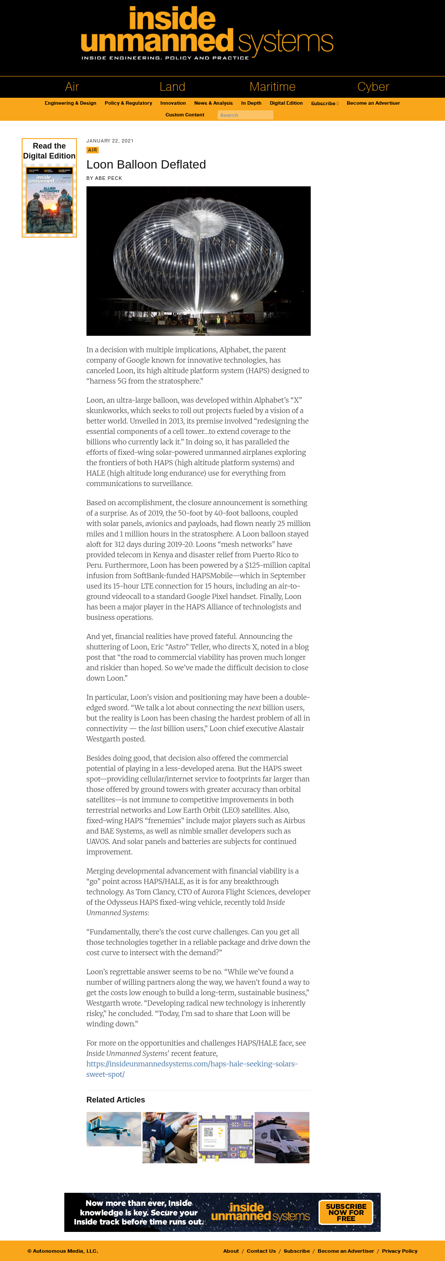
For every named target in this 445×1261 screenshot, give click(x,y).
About (231, 1251)
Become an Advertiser (373, 103)
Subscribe (323, 103)
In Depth (251, 103)
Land (172, 87)
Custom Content (185, 115)
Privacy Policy (400, 1251)
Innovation (173, 103)
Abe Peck (109, 178)
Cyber (373, 87)
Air (72, 87)
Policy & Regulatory (128, 103)
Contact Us (261, 1251)
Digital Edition (286, 103)
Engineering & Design (70, 103)
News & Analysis (213, 103)
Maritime (272, 87)
